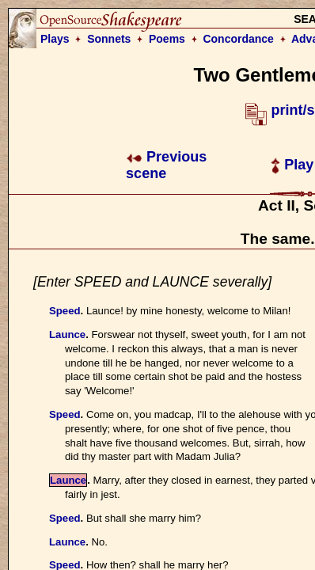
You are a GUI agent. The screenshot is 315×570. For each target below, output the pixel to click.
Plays (55, 38)
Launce (67, 334)
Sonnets (109, 38)
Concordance (238, 38)
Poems (167, 38)
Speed (65, 311)
